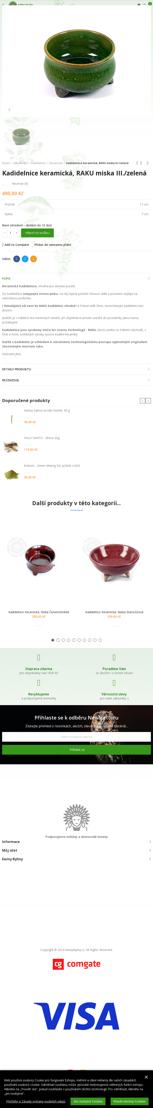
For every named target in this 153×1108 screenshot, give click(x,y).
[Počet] (10, 232)
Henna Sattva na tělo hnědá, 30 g (47, 410)
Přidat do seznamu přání (52, 245)
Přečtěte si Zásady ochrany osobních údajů (35, 1101)
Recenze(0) (10, 380)
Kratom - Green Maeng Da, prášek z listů (52, 466)
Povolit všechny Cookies (130, 1101)
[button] (142, 400)
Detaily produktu (16, 369)
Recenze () (20, 183)
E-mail (33, 259)
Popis (6, 278)
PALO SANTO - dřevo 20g (42, 438)
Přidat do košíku (37, 233)
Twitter (25, 259)
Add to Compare (17, 245)
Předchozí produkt (137, 163)
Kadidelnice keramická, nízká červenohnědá (38, 612)
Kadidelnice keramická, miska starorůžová (114, 612)
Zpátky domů (142, 163)
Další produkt (148, 163)
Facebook (17, 259)
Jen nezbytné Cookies (88, 1101)
